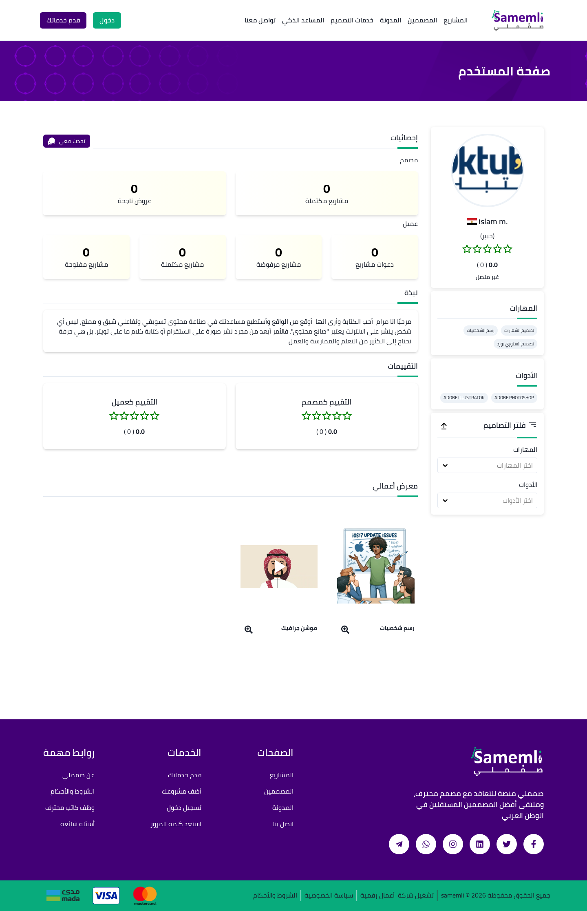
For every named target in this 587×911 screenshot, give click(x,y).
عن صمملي (78, 775)
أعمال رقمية (377, 895)
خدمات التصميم (352, 20)
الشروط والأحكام (73, 791)
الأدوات (528, 484)
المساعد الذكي (303, 20)
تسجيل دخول (184, 807)
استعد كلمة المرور (175, 824)
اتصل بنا (283, 824)
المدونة (390, 20)
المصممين (422, 20)
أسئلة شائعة (77, 824)
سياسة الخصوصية (329, 895)
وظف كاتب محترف (70, 807)
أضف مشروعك (181, 791)
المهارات (525, 449)
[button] (487, 170)
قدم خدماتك (184, 775)
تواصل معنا (260, 20)
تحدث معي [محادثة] (66, 141)
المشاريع (456, 20)
